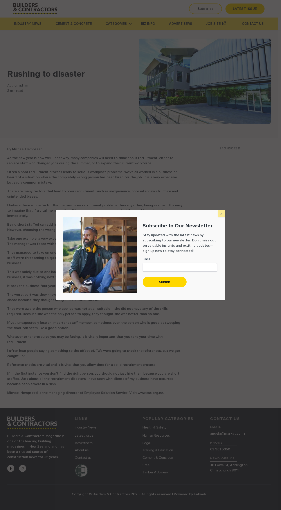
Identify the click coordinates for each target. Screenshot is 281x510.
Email (146, 259)
